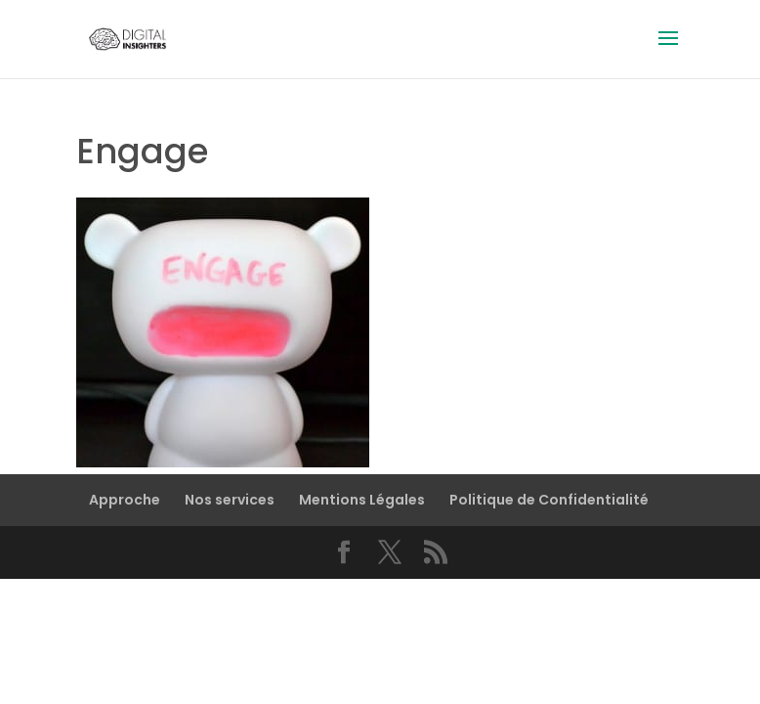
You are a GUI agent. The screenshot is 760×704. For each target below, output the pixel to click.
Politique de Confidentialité (549, 499)
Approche (124, 499)
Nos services (229, 499)
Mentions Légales (362, 499)
